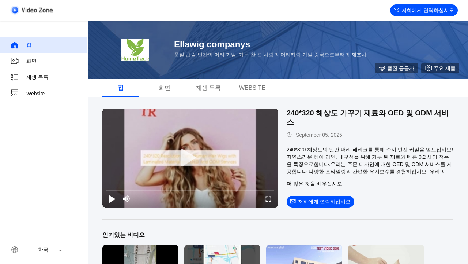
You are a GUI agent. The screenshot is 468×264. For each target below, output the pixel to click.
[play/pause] (112, 198)
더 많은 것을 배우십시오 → (318, 184)
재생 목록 (29, 77)
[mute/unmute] (126, 198)
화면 (23, 61)
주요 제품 (440, 68)
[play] (190, 158)
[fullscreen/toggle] (268, 198)
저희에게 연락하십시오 (424, 10)
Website (27, 93)
